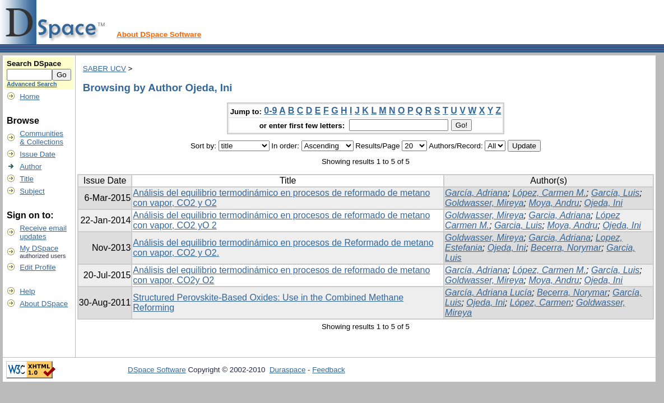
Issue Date (37, 154)
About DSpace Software (159, 34)
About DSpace (44, 303)
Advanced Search (32, 84)
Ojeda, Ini (603, 203)
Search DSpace (34, 63)
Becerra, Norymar (566, 247)
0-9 (270, 110)
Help (27, 291)
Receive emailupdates (43, 232)
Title (27, 179)
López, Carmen (540, 302)
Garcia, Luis (518, 225)
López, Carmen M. (549, 193)
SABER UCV (104, 68)
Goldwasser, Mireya (484, 203)
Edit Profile (37, 267)
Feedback (328, 369)
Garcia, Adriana (560, 215)
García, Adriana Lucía (488, 292)
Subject (32, 191)
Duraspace (287, 369)
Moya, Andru (554, 203)
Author (30, 166)
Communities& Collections (41, 137)
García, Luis (615, 193)
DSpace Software (157, 369)
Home (30, 96)
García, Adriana (476, 193)
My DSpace (39, 248)
